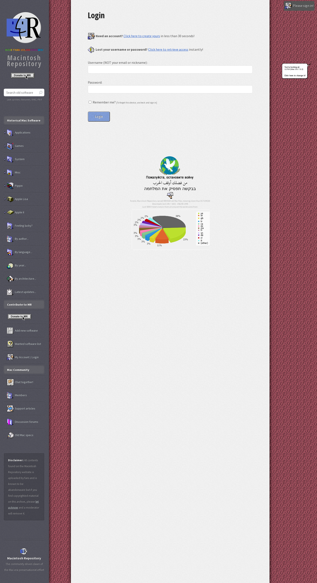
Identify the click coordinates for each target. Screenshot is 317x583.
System (15, 159)
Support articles (21, 408)
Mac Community (18, 370)
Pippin (15, 185)
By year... (16, 265)
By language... (19, 252)
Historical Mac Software (23, 120)
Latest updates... (21, 292)
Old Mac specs (20, 435)
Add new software (22, 330)
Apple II (15, 212)
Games (15, 146)
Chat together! (20, 382)
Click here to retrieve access (168, 49)
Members (17, 395)
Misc (13, 172)
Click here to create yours (141, 36)
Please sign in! (299, 6)
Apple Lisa (17, 199)
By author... (17, 238)
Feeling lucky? (20, 225)
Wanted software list (24, 344)
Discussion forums (22, 422)
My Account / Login (23, 357)
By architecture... (21, 278)
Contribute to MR (19, 304)
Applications (18, 132)
